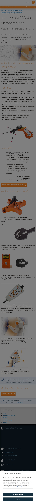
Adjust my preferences (18, 492)
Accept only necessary (18, 497)
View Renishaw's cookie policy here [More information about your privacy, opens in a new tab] (23, 489)
